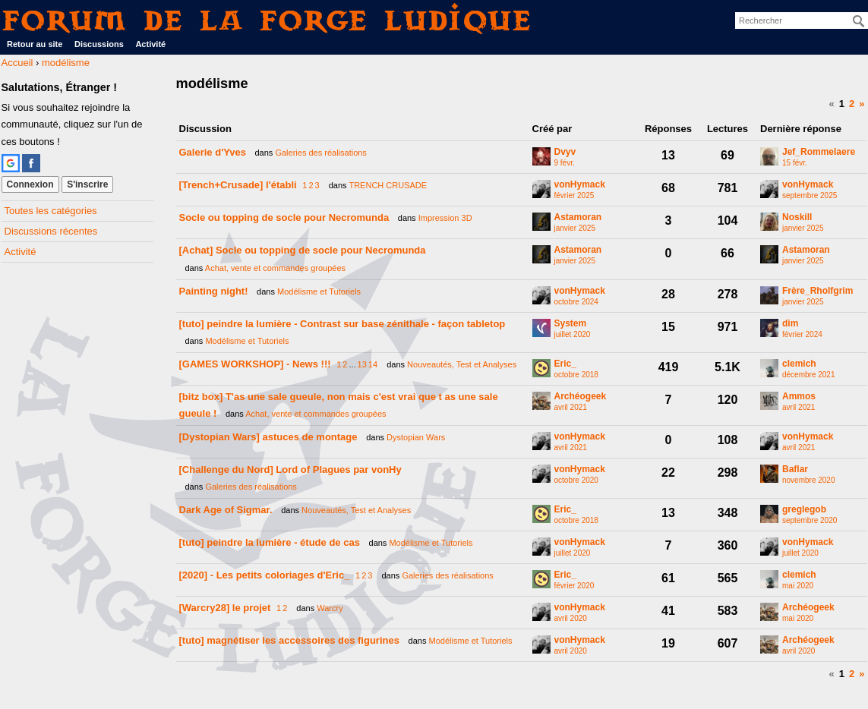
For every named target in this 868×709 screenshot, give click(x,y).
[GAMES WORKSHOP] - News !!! (255, 364)
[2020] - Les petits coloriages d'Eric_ (264, 575)
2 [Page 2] (851, 103)
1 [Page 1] (841, 103)
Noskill (797, 217)
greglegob (804, 510)
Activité (150, 44)
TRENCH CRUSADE (388, 185)
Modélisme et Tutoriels (319, 291)
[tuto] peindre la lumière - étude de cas (269, 542)
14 (372, 364)
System (570, 324)
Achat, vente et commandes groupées (275, 268)
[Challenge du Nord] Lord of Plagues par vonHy (290, 469)
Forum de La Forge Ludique (267, 20)
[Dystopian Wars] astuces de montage (268, 437)
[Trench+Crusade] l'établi (238, 185)
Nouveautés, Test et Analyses (461, 364)
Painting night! (213, 291)
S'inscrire (87, 184)
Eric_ (565, 364)
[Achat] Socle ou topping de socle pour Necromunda (302, 250)
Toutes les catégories (51, 210)
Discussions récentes (51, 231)
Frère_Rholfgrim (817, 291)
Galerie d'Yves (212, 152)
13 (362, 364)
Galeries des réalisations (320, 152)
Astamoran (578, 217)
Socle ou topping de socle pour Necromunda (284, 217)
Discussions (99, 44)
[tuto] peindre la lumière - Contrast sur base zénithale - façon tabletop (342, 323)
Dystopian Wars (416, 437)
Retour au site (34, 44)
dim (790, 324)
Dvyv (565, 152)
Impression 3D (445, 217)
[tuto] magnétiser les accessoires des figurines (289, 640)
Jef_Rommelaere (818, 152)
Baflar (795, 469)
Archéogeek (580, 397)
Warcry (329, 608)
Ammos (799, 397)
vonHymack (579, 185)
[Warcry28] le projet (225, 607)
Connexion (30, 184)
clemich (799, 364)
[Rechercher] (859, 21)
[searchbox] (801, 20)
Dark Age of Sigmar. (226, 509)
